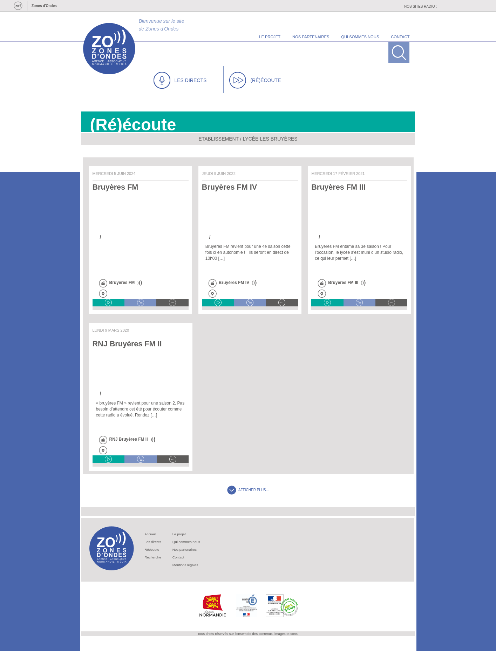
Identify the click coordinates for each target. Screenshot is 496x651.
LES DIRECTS (180, 80)
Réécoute (151, 549)
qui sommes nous (360, 37)
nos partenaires (310, 37)
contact (400, 37)
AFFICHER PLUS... (248, 490)
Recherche (152, 557)
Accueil (150, 534)
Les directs (152, 542)
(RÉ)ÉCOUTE (255, 80)
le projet (269, 37)
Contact (178, 557)
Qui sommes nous (186, 542)
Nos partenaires (184, 549)
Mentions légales (185, 565)
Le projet (179, 534)
